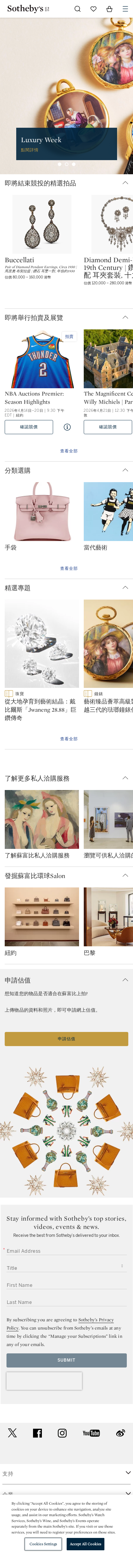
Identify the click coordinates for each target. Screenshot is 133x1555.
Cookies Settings (43, 1543)
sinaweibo (120, 1433)
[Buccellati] (42, 224)
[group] (66, 96)
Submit (66, 1360)
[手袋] (42, 512)
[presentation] (44, 1381)
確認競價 (29, 426)
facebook (37, 1433)
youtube (91, 1433)
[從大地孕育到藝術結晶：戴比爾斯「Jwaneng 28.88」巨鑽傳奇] (42, 645)
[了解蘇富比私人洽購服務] (42, 820)
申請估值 (66, 1038)
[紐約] (42, 918)
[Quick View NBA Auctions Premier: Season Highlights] (67, 427)
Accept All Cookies (85, 1543)
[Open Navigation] (125, 8)
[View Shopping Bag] (109, 9)
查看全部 (69, 451)
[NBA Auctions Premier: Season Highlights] (42, 359)
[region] (66, 1525)
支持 (8, 1474)
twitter (12, 1433)
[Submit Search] (78, 9)
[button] (69, 183)
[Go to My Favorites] (93, 9)
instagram (62, 1433)
